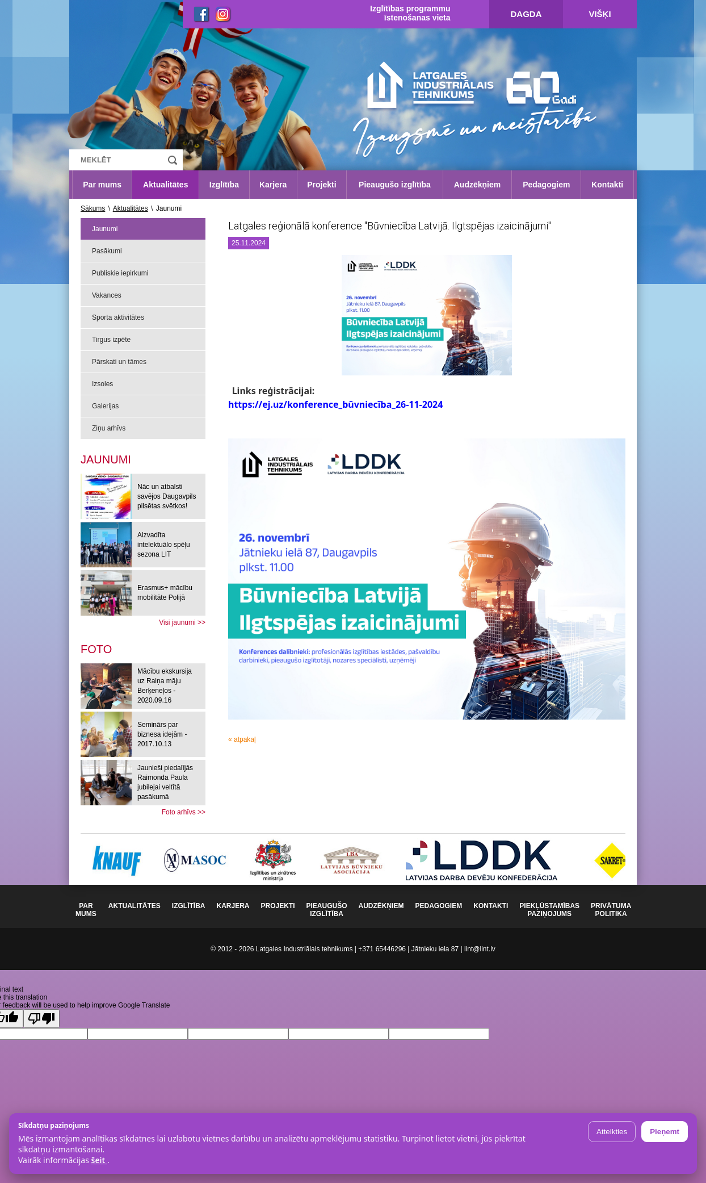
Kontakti (607, 184)
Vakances (106, 295)
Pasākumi (107, 251)
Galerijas (105, 406)
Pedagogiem (546, 184)
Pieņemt (664, 1131)
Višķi (600, 14)
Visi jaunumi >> (182, 622)
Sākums (93, 208)
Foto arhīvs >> (183, 812)
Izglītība (224, 184)
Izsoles (102, 384)
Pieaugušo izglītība (395, 184)
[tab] (96, 649)
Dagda (526, 14)
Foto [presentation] (96, 649)
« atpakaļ (242, 739)
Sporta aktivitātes (118, 317)
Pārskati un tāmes (119, 362)
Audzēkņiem (477, 184)
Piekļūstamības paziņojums (549, 910)
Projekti (321, 184)
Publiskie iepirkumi (120, 273)
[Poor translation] (41, 1018)
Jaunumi (104, 229)
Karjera (273, 184)
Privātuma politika (611, 910)
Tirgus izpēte (111, 340)
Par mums (102, 184)
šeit (99, 1160)
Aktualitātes (165, 184)
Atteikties (611, 1131)
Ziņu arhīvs (108, 428)
